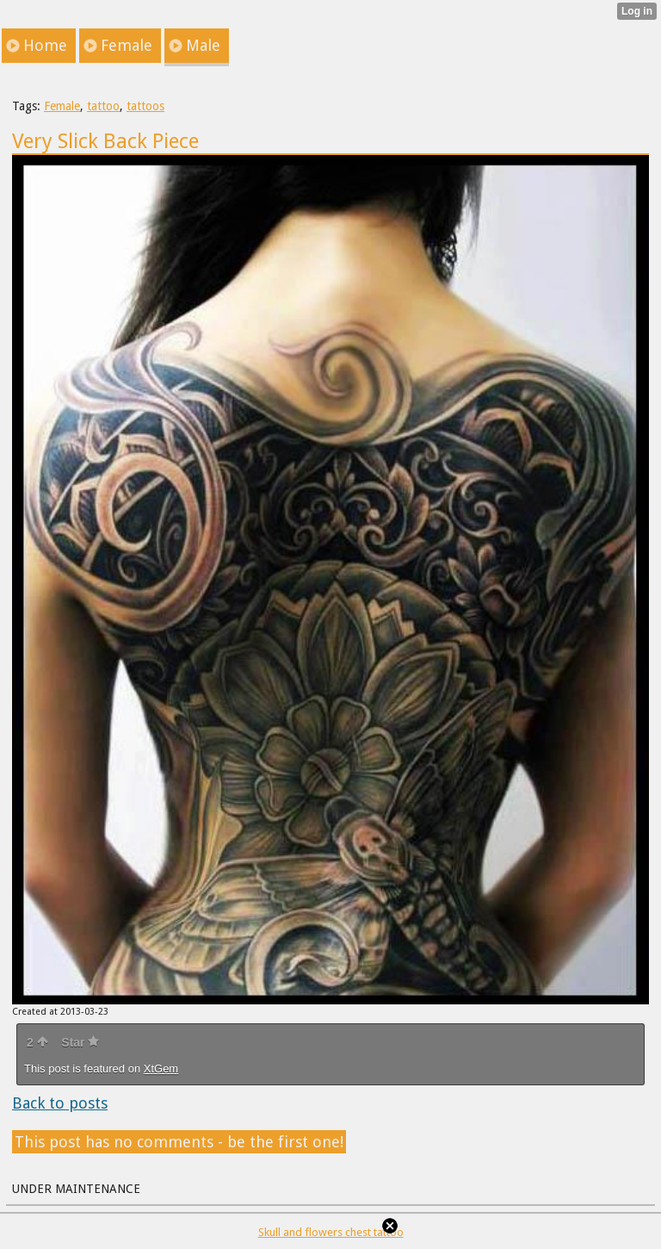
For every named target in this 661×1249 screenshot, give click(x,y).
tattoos (145, 106)
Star (80, 1042)
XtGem (161, 1068)
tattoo (103, 106)
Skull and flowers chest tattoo (331, 1232)
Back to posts (60, 1103)
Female (62, 106)
